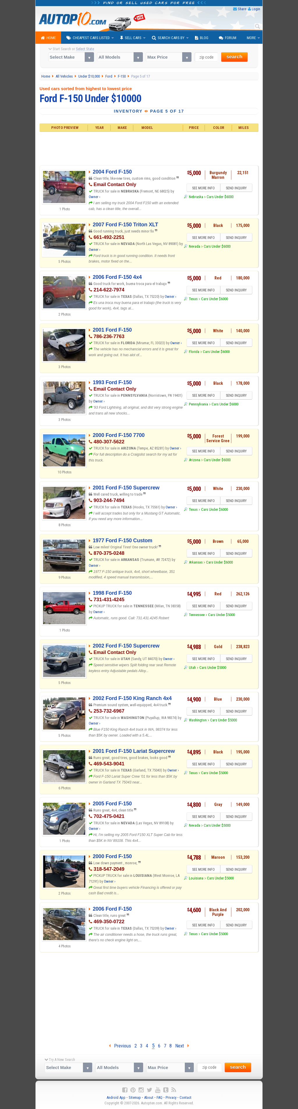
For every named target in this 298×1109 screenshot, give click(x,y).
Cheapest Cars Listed (88, 38)
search (234, 57)
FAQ (159, 1097)
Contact (185, 1097)
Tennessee (197, 615)
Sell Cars (130, 38)
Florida (194, 351)
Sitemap (135, 1097)
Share (242, 9)
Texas (193, 299)
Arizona (194, 460)
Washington (198, 720)
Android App (116, 1097)
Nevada (194, 246)
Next (182, 1046)
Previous (120, 1046)
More (251, 38)
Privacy (171, 1097)
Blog (201, 38)
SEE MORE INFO (203, 188)
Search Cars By (168, 38)
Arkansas (196, 562)
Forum (227, 38)
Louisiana (196, 878)
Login (256, 9)
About (148, 1097)
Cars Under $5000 (221, 615)
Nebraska (196, 197)
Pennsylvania (198, 404)
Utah (192, 667)
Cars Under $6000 (220, 197)
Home (48, 38)
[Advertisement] (149, 148)
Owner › (94, 197)
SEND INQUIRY (236, 188)
